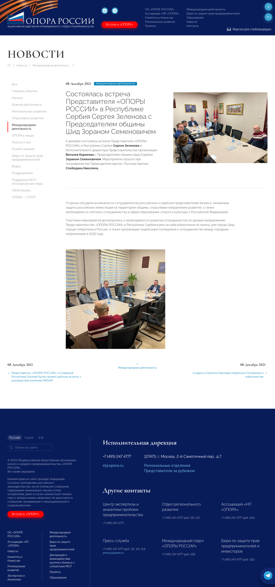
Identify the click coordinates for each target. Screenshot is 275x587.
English (29, 437)
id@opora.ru (113, 465)
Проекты (150, 25)
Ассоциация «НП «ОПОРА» (162, 13)
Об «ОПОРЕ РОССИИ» (159, 9)
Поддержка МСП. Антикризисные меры (27, 181)
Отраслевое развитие (28, 118)
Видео (16, 166)
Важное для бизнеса (27, 104)
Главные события (24, 91)
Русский (14, 437)
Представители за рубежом (169, 471)
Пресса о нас (21, 142)
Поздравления (22, 173)
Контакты (192, 25)
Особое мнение (23, 149)
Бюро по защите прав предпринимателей (213, 13)
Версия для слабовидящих (249, 29)
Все (14, 84)
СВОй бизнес (21, 190)
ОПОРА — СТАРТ (24, 197)
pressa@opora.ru (113, 552)
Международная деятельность (206, 9)
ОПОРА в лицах (23, 135)
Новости (192, 21)
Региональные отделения (167, 465)
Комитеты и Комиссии (159, 17)
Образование (195, 17)
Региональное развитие (160, 21)
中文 (41, 437)
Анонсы (17, 98)
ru (268, 17)
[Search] (30, 447)
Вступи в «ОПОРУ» (119, 24)
